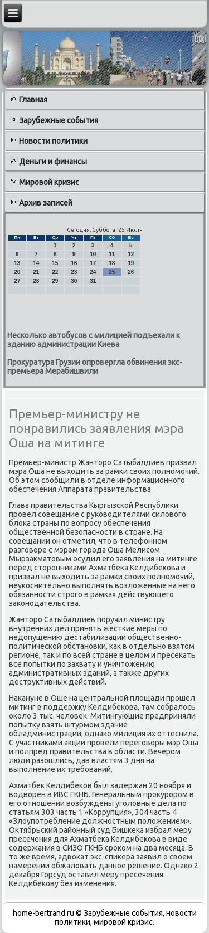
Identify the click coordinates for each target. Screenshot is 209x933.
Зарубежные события (58, 120)
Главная (33, 99)
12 (131, 254)
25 (112, 272)
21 (36, 272)
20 (17, 272)
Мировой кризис (49, 182)
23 (74, 272)
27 (17, 281)
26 (131, 272)
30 (74, 281)
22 (55, 272)
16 (74, 263)
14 (36, 263)
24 (93, 272)
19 (131, 263)
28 (36, 281)
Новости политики (53, 140)
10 (93, 254)
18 (112, 263)
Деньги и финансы (53, 161)
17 (93, 263)
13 (17, 263)
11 (112, 254)
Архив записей (45, 202)
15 (55, 263)
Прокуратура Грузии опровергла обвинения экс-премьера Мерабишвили (94, 366)
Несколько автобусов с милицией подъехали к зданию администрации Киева (93, 340)
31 (93, 281)
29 (55, 281)
